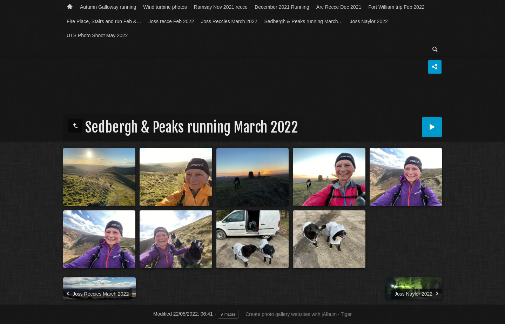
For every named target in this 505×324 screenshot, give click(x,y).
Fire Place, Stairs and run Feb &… (104, 21)
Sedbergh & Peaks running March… (303, 21)
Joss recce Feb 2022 (171, 21)
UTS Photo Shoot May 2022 (97, 35)
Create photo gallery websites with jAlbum (291, 314)
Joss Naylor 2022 (369, 21)
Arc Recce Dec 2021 (338, 7)
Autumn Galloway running (108, 7)
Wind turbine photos (165, 7)
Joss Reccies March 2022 (229, 21)
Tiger (346, 314)
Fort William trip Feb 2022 (396, 7)
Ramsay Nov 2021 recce (221, 7)
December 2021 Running (282, 7)
